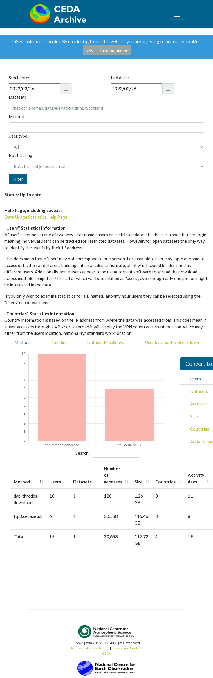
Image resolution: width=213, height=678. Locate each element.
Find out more (113, 50)
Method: (17, 116)
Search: (107, 453)
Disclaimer (100, 648)
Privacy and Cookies (126, 648)
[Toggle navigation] (177, 14)
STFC (105, 643)
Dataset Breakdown (106, 342)
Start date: (19, 77)
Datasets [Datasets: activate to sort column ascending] (82, 481)
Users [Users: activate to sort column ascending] (55, 481)
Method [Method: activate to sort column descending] (22, 481)
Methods (23, 342)
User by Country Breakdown (172, 342)
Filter (17, 179)
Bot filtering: (21, 155)
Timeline (59, 342)
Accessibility (80, 648)
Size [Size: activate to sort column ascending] (138, 481)
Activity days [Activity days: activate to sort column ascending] (196, 478)
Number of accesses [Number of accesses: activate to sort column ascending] (113, 475)
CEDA (106, 653)
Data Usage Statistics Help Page (35, 217)
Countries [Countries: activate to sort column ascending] (165, 481)
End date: (120, 77)
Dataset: (17, 97)
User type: (18, 135)
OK (89, 50)
